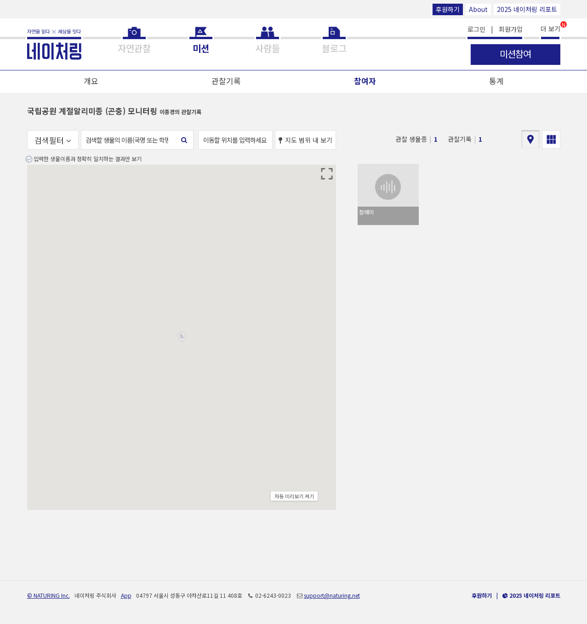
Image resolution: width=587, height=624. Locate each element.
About (478, 9)
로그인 (476, 29)
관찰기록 (226, 81)
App (126, 595)
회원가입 (511, 29)
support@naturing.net (332, 595)
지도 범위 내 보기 (305, 139)
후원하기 (448, 9)
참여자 (365, 81)
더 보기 (550, 28)
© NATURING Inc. (48, 595)
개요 (91, 81)
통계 (496, 81)
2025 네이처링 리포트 (527, 9)
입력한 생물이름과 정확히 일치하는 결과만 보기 (88, 158)
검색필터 (52, 140)
